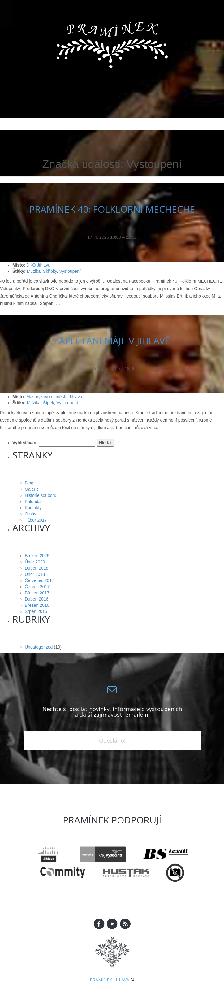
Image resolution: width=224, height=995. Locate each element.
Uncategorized (39, 647)
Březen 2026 (37, 555)
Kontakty (33, 507)
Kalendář (33, 501)
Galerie (32, 489)
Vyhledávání (24, 442)
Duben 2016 (36, 599)
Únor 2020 (35, 561)
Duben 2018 (36, 568)
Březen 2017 (37, 592)
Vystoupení (70, 271)
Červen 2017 (37, 586)
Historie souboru (40, 495)
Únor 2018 (35, 574)
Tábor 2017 (36, 520)
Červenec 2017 (39, 580)
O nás (30, 513)
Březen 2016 (37, 605)
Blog (29, 482)
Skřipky (50, 271)
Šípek (48, 402)
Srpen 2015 (36, 611)
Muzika (34, 271)
